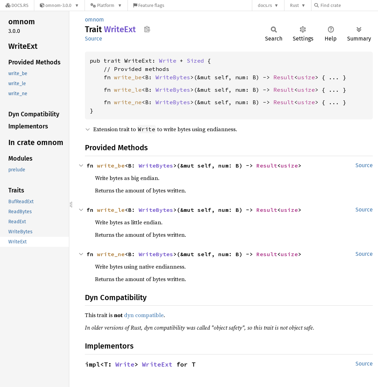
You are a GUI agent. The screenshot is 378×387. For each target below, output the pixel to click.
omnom (94, 19)
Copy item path (147, 29)
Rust (294, 5)
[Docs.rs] (17, 5)
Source (93, 38)
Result (283, 77)
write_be (128, 77)
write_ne (128, 102)
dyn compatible (144, 315)
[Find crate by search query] (349, 5)
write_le (128, 89)
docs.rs (265, 5)
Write (167, 60)
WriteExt (157, 364)
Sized (195, 60)
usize (306, 77)
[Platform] (106, 5)
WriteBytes (173, 77)
